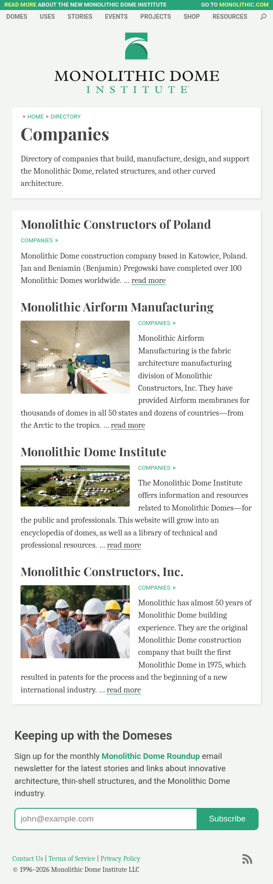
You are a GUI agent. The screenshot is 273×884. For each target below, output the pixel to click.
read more (148, 280)
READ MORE (20, 4)
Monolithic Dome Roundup (151, 756)
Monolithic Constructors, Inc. (102, 571)
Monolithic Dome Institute (93, 451)
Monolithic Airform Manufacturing (117, 306)
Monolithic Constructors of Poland (116, 224)
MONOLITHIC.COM (244, 4)
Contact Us (27, 859)
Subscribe (227, 818)
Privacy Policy (120, 859)
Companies (39, 240)
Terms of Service (71, 859)
